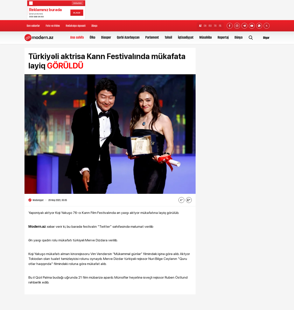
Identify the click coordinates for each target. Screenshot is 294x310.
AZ (200, 26)
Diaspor (106, 37)
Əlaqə (94, 26)
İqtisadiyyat (185, 37)
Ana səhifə (77, 37)
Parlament (152, 37)
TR (215, 26)
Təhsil (168, 37)
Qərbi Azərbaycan (128, 37)
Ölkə (92, 37)
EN (205, 26)
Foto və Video (53, 26)
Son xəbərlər (33, 26)
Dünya (238, 37)
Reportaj (223, 37)
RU (210, 26)
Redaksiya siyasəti (76, 26)
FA (220, 26)
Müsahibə (205, 37)
